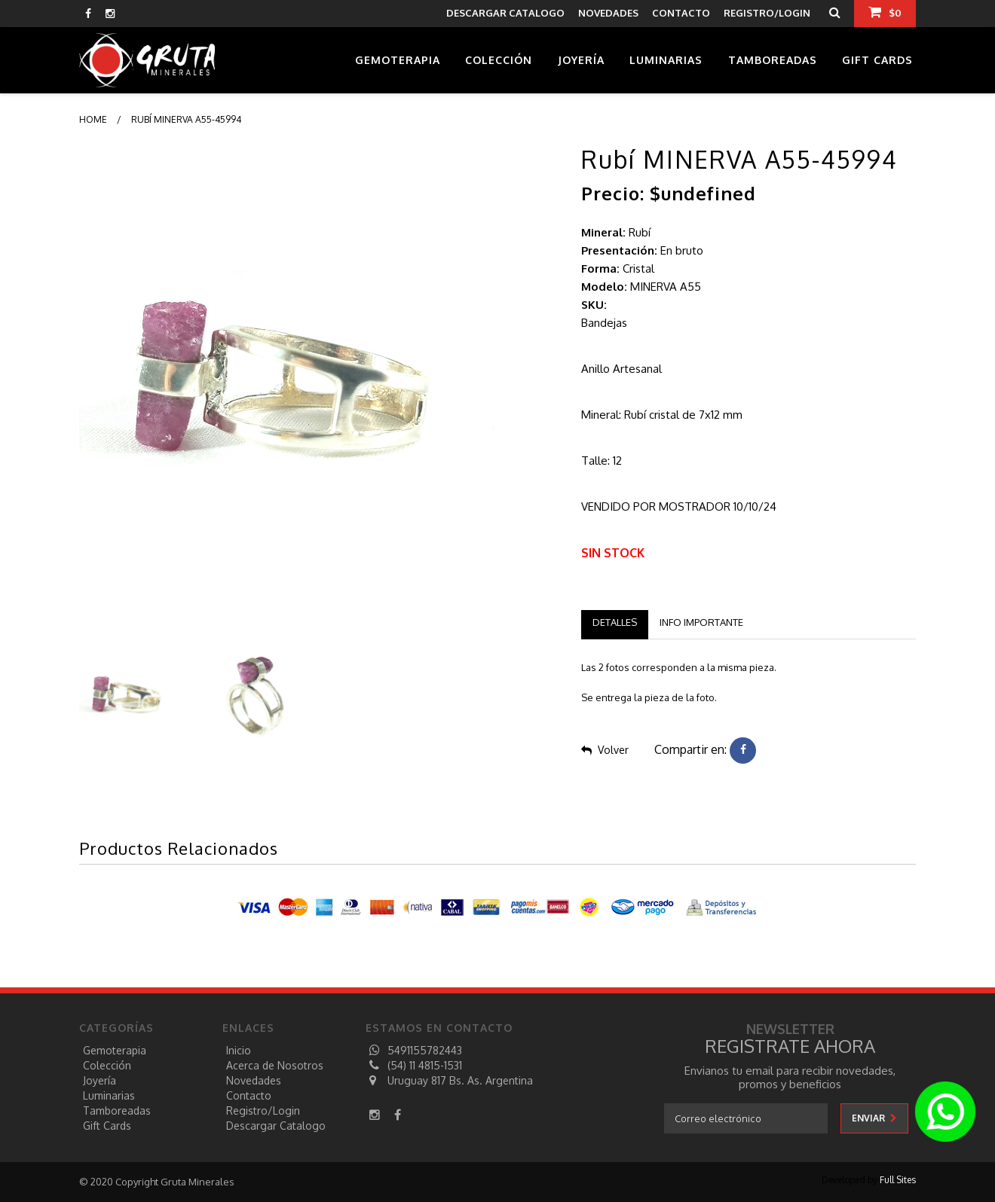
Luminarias (666, 59)
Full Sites (898, 1179)
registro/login (263, 1110)
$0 (885, 12)
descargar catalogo (505, 13)
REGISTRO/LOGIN (767, 13)
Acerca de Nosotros (274, 1065)
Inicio (238, 1050)
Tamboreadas (772, 59)
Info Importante (701, 622)
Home (93, 119)
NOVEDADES (608, 13)
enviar (874, 1118)
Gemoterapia (397, 59)
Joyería (581, 59)
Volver (605, 749)
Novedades (253, 1080)
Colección (498, 59)
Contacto (248, 1095)
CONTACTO (681, 13)
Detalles (614, 622)
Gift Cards (877, 59)
